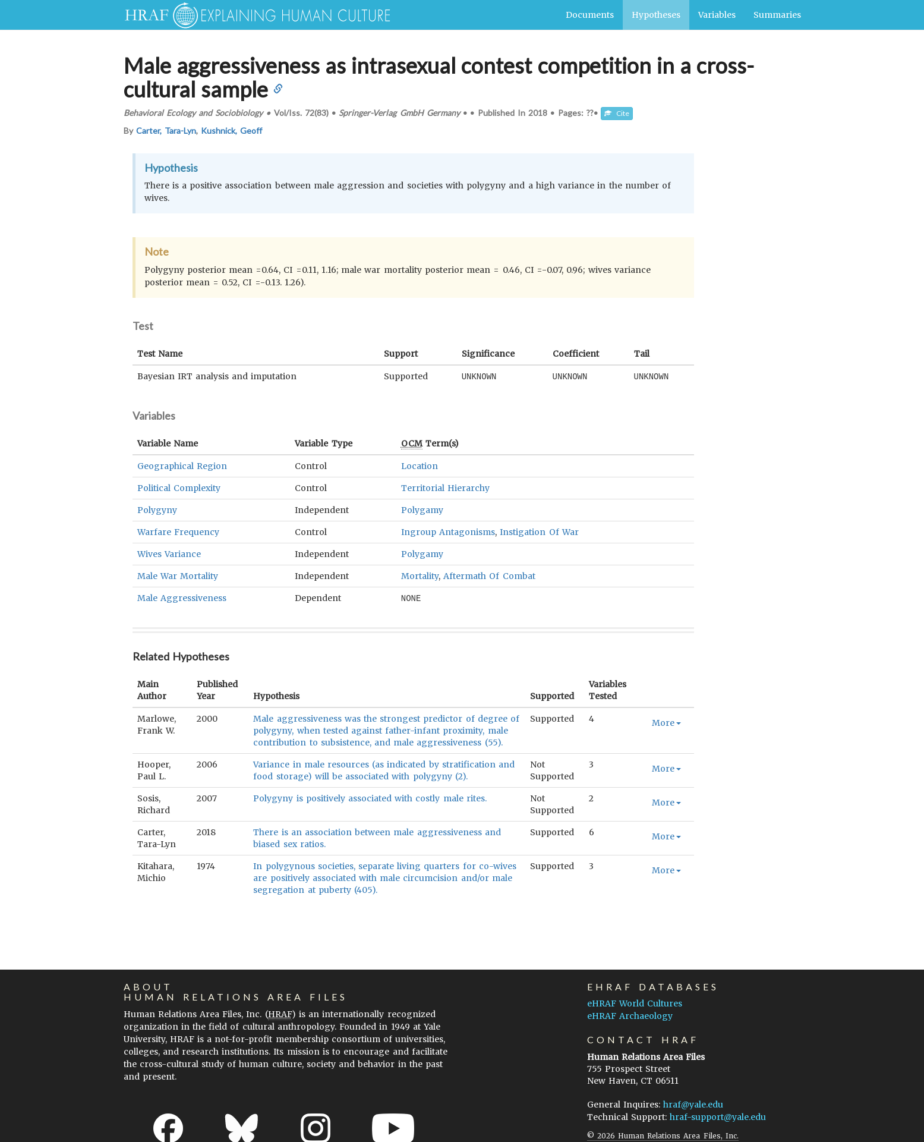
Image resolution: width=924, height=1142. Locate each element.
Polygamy (422, 509)
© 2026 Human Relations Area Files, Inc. (663, 1134)
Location (419, 465)
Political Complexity (178, 487)
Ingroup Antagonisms (448, 531)
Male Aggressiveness (181, 597)
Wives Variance (169, 553)
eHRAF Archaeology (630, 1014)
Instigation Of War (539, 531)
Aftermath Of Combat (489, 575)
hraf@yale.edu (693, 1103)
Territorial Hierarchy (445, 487)
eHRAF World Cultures (634, 1002)
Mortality (420, 575)
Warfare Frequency (178, 531)
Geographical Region (182, 465)
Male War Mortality (177, 575)
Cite (616, 113)
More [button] (666, 721)
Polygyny (157, 509)
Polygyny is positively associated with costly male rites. (370, 797)
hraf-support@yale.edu (718, 1115)
